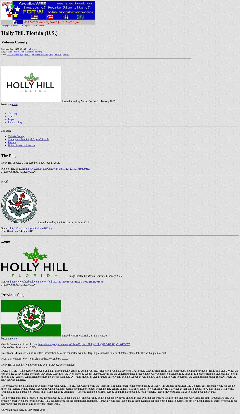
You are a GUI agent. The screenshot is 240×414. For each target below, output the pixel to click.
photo (14, 104)
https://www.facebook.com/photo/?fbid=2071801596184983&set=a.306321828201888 (56, 281)
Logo (11, 119)
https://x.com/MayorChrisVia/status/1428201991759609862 (57, 168)
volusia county (34, 51)
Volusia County (16, 136)
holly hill (15, 51)
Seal (10, 116)
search (27, 54)
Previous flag (15, 122)
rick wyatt (32, 49)
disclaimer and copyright (42, 54)
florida (24, 51)
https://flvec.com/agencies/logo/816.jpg (31, 228)
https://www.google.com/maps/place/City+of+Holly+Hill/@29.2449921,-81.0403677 (84, 344)
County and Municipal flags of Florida (28, 139)
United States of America (21, 145)
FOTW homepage (15, 54)
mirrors (66, 54)
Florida (12, 142)
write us (58, 54)
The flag (12, 113)
